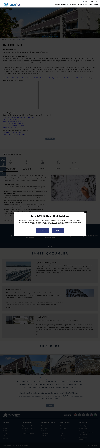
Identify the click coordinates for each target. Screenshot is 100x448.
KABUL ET (42, 230)
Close (85, 212)
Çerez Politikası (54, 223)
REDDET (58, 230)
